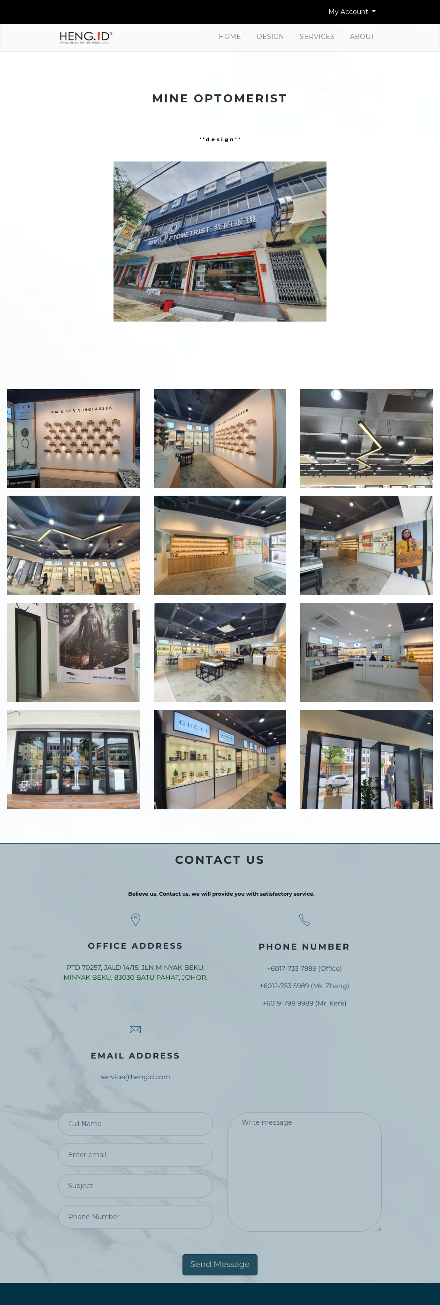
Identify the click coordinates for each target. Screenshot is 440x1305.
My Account (349, 12)
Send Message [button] (220, 1264)
